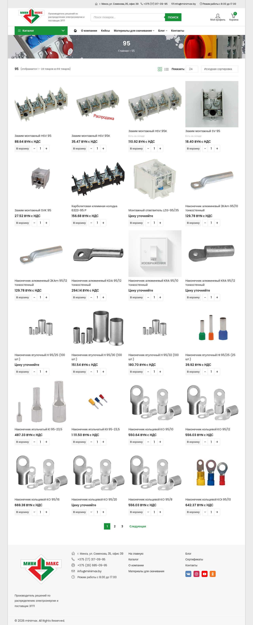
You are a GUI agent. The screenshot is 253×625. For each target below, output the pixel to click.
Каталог (133, 559)
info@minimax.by (89, 571)
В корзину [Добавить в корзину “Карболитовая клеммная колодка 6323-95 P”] (79, 223)
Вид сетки (160, 69)
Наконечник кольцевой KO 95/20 (94, 499)
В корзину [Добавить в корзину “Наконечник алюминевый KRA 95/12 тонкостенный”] (193, 297)
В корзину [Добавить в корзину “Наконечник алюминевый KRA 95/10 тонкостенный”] (136, 297)
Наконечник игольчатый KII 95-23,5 (96, 429)
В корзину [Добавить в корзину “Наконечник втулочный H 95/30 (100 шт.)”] (79, 372)
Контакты (191, 565)
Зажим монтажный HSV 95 (33, 136)
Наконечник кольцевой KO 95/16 (37, 499)
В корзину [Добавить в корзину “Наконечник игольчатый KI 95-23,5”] (22, 442)
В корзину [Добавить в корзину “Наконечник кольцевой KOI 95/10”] (193, 512)
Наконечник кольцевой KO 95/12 (207, 429)
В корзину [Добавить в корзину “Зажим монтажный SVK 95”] (22, 223)
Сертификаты (194, 559)
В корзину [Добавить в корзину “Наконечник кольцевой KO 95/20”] (79, 512)
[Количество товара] (40, 148)
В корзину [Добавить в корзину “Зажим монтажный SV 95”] (193, 148)
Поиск (173, 17)
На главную (135, 554)
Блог (188, 554)
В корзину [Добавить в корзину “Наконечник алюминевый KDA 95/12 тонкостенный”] (79, 297)
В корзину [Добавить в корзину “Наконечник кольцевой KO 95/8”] (136, 512)
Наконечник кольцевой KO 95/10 (150, 429)
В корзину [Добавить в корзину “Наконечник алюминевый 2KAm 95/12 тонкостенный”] (22, 297)
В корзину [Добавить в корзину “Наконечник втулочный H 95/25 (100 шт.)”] (22, 372)
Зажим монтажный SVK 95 (33, 210)
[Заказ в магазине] (219, 69)
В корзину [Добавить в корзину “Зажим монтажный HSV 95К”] (79, 148)
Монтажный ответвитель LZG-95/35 (153, 210)
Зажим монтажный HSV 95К (91, 136)
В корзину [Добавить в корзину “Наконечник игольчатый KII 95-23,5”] (79, 442)
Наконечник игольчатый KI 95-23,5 (38, 429)
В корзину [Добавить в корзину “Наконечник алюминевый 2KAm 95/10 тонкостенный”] (193, 223)
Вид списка (167, 69)
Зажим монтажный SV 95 (202, 131)
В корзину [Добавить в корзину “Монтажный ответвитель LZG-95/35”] (136, 223)
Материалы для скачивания (146, 571)
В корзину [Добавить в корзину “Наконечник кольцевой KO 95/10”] (136, 442)
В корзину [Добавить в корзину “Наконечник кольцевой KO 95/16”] (22, 512)
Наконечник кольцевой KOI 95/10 (208, 499)
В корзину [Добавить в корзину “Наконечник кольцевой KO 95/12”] (193, 442)
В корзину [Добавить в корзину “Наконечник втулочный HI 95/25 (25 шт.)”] (193, 372)
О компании (136, 565)
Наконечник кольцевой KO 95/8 (150, 499)
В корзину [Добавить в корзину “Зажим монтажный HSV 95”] (22, 148)
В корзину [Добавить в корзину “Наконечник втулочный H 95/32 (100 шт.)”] (136, 372)
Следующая (137, 526)
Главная (123, 51)
